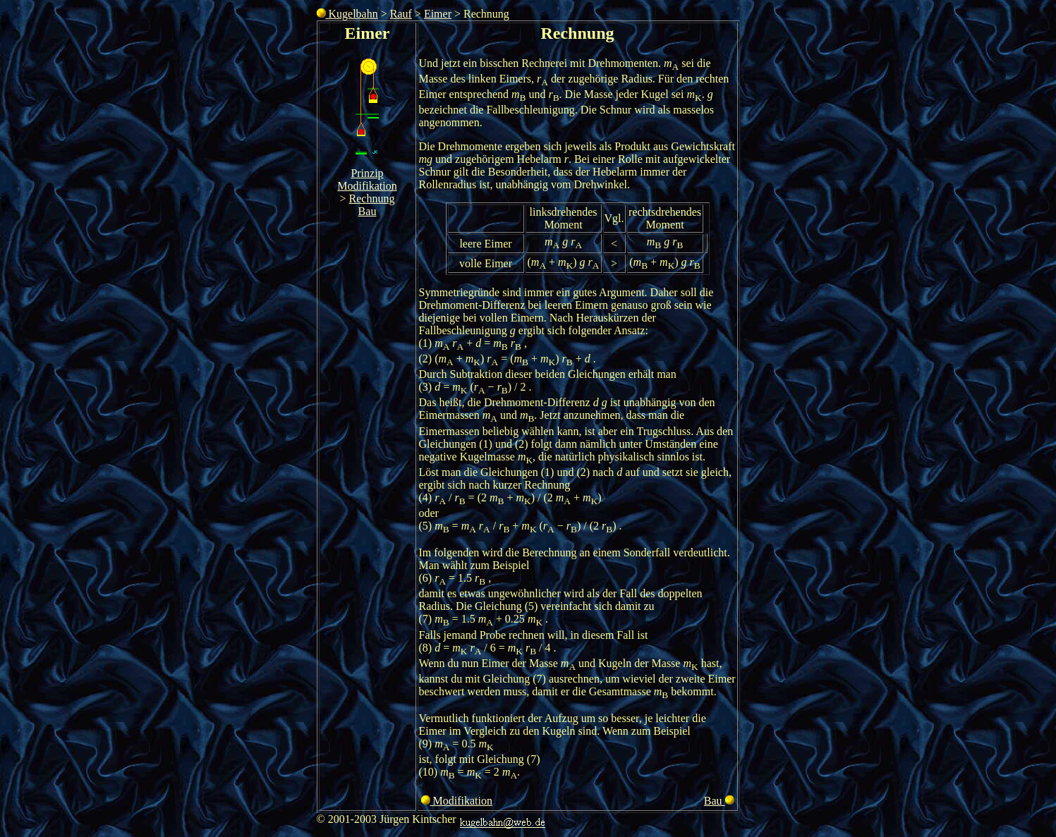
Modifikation (366, 186)
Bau (367, 211)
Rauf (401, 14)
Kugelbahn (347, 14)
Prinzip (367, 173)
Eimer (437, 14)
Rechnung (372, 198)
